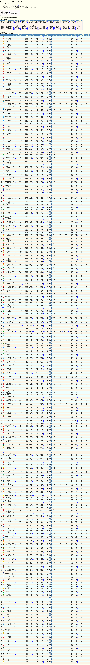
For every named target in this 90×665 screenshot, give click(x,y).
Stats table (7, 33)
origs (20, 35)
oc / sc (25, 35)
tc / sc (47, 35)
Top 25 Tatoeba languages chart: (8, 17)
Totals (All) (3, 19)
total (13, 35)
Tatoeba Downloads (15, 5)
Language (7, 35)
